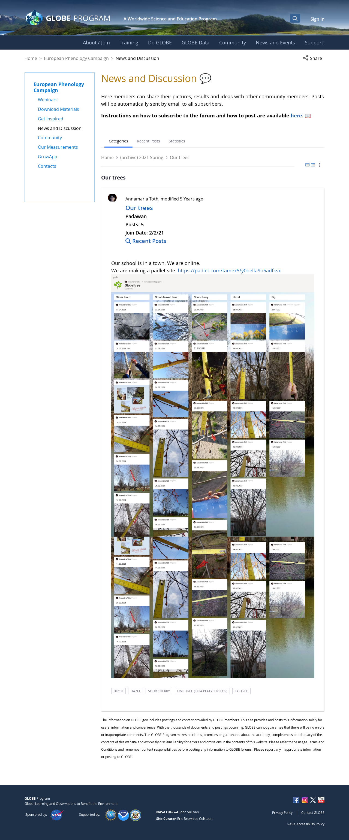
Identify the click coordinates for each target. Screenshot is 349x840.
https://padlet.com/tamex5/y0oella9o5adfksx (229, 270)
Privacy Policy (282, 812)
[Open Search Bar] (295, 18)
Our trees (139, 208)
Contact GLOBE (312, 812)
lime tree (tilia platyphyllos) (202, 691)
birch (118, 691)
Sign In (317, 19)
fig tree (241, 691)
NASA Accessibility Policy (305, 824)
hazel (136, 691)
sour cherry (159, 691)
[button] (313, 58)
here (296, 115)
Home (31, 58)
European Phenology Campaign (76, 58)
